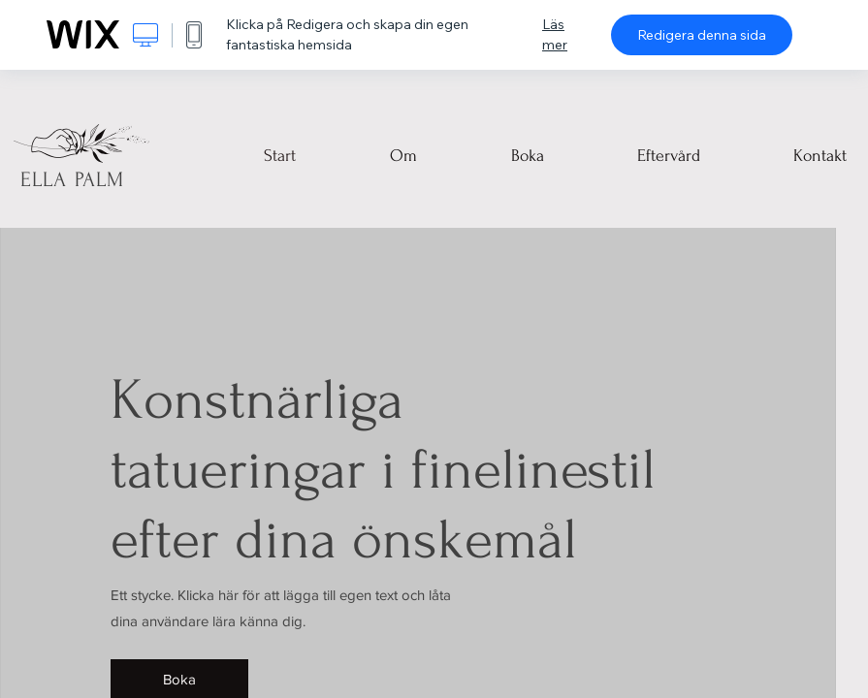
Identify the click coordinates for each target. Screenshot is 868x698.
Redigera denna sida (701, 35)
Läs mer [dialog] (554, 34)
